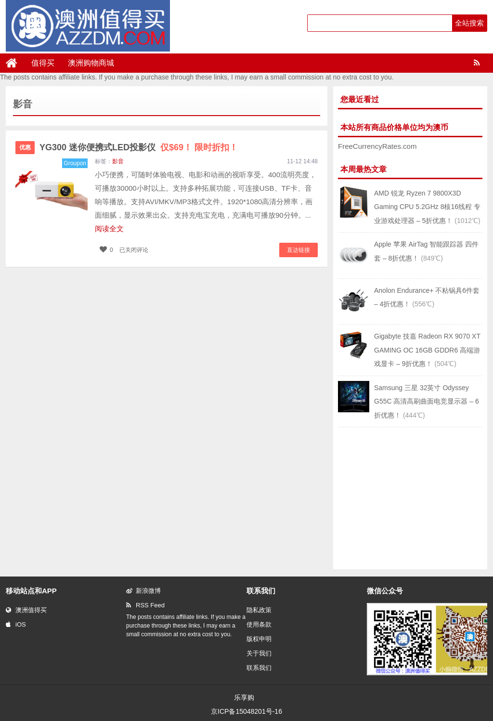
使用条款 (259, 624)
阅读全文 (109, 228)
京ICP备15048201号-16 (246, 711)
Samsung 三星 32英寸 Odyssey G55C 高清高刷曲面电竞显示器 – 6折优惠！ (426, 401)
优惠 (25, 147)
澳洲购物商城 (91, 63)
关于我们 (259, 653)
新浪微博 (143, 590)
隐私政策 (259, 610)
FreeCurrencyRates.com (377, 146)
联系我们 (259, 667)
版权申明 (259, 638)
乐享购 (244, 697)
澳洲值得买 (26, 610)
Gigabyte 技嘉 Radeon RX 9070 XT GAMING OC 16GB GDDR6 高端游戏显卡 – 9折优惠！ (427, 349)
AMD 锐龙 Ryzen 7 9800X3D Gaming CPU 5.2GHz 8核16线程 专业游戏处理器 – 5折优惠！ (427, 206)
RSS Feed (145, 605)
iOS (16, 624)
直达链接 (298, 250)
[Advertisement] (410, 497)
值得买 (42, 63)
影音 (118, 161)
